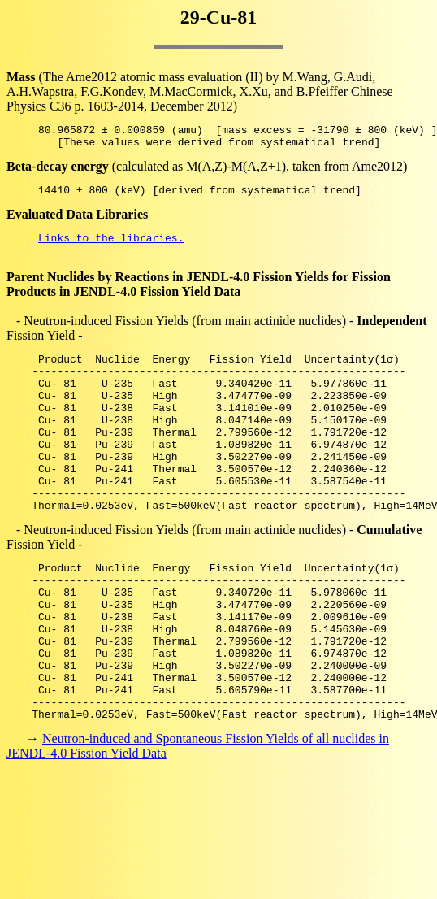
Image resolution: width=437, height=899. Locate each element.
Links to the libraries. (111, 247)
